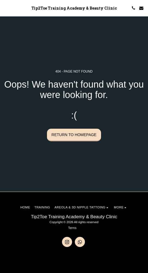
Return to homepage (74, 135)
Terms (72, 227)
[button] (6, 8)
